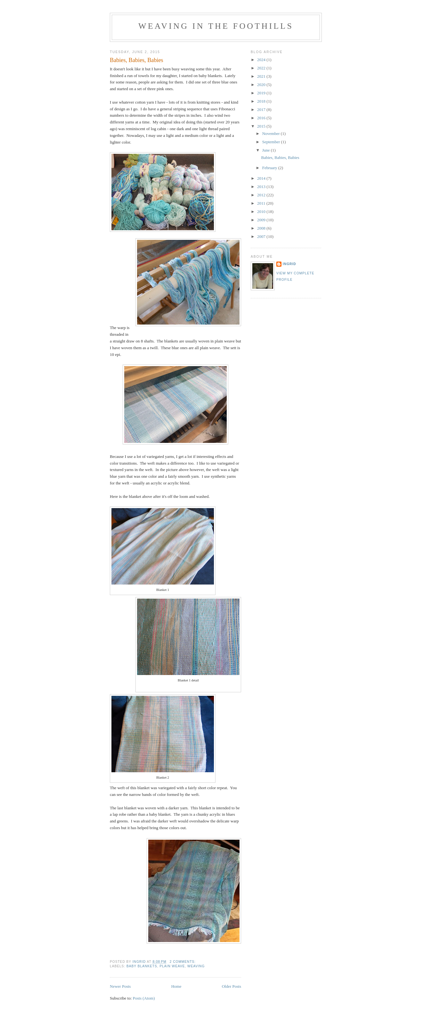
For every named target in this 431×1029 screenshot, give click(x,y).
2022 (261, 68)
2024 (261, 59)
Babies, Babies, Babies (136, 60)
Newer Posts (120, 986)
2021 (261, 76)
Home (176, 986)
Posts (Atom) (144, 998)
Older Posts (231, 986)
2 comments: (183, 961)
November (271, 133)
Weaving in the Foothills (215, 26)
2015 (261, 126)
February (270, 167)
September (271, 141)
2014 (261, 178)
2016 (261, 117)
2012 (261, 194)
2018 (261, 101)
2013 (261, 186)
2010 (261, 211)
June (266, 150)
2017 (261, 109)
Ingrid (289, 264)
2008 (261, 228)
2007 (261, 236)
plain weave (172, 966)
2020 (261, 84)
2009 (261, 219)
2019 (261, 92)
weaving (196, 966)
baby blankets (141, 966)
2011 (261, 203)
